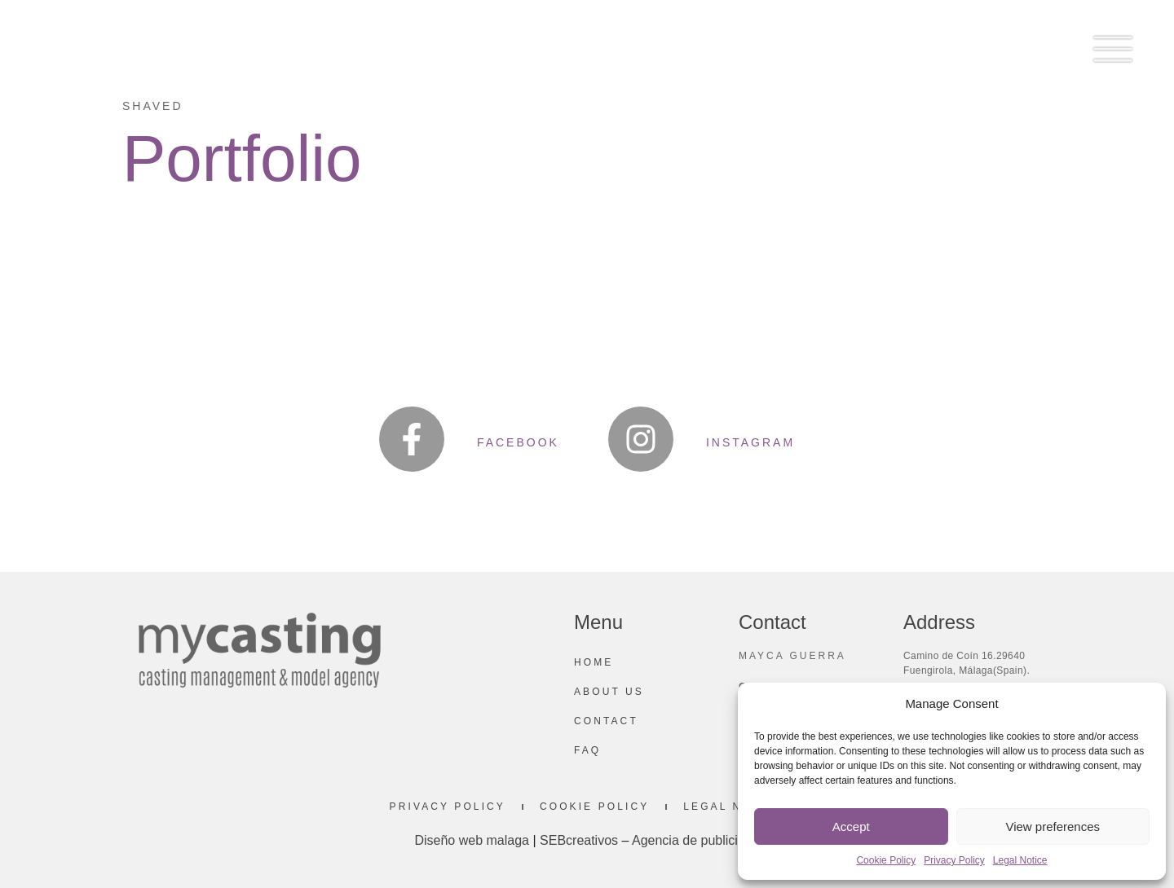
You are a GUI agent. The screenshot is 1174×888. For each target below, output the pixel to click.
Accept (851, 826)
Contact (606, 721)
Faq (587, 750)
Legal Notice (1020, 860)
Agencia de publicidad (696, 840)
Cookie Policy (886, 860)
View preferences (1052, 826)
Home (593, 662)
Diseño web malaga (471, 840)
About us (609, 691)
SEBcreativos (579, 840)
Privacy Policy (954, 860)
